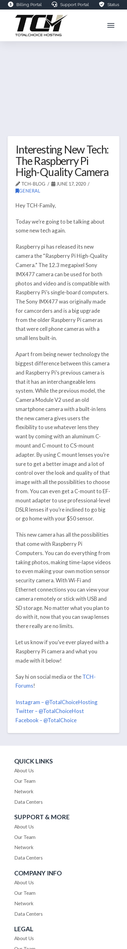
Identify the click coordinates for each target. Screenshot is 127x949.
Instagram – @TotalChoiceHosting (57, 702)
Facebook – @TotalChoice (46, 720)
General (28, 190)
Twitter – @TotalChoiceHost (50, 711)
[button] (111, 25)
